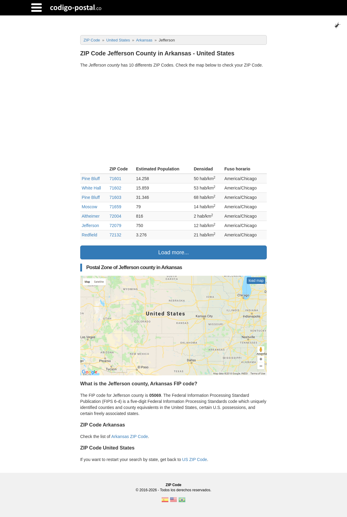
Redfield (89, 234)
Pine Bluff (91, 178)
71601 (115, 178)
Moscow (89, 206)
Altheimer (91, 216)
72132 (115, 234)
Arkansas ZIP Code (129, 436)
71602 (115, 188)
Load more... (173, 252)
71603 (115, 197)
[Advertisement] (173, 117)
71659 (115, 206)
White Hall (91, 188)
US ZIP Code (194, 459)
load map (256, 280)
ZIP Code (173, 485)
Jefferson (90, 225)
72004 (115, 216)
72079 (115, 225)
